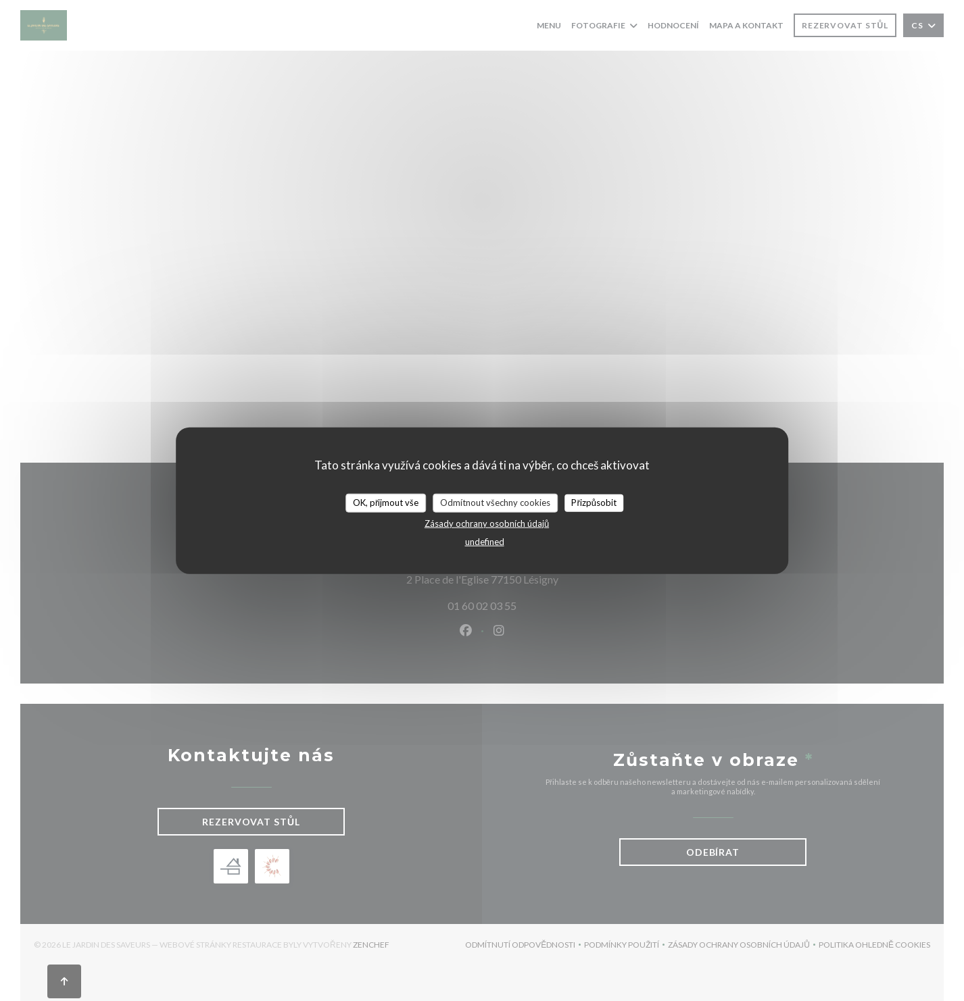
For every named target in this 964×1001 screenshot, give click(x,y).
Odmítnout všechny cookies (495, 502)
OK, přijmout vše (385, 502)
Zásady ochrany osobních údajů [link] (487, 522)
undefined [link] (484, 541)
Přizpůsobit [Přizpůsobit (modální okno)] (594, 502)
